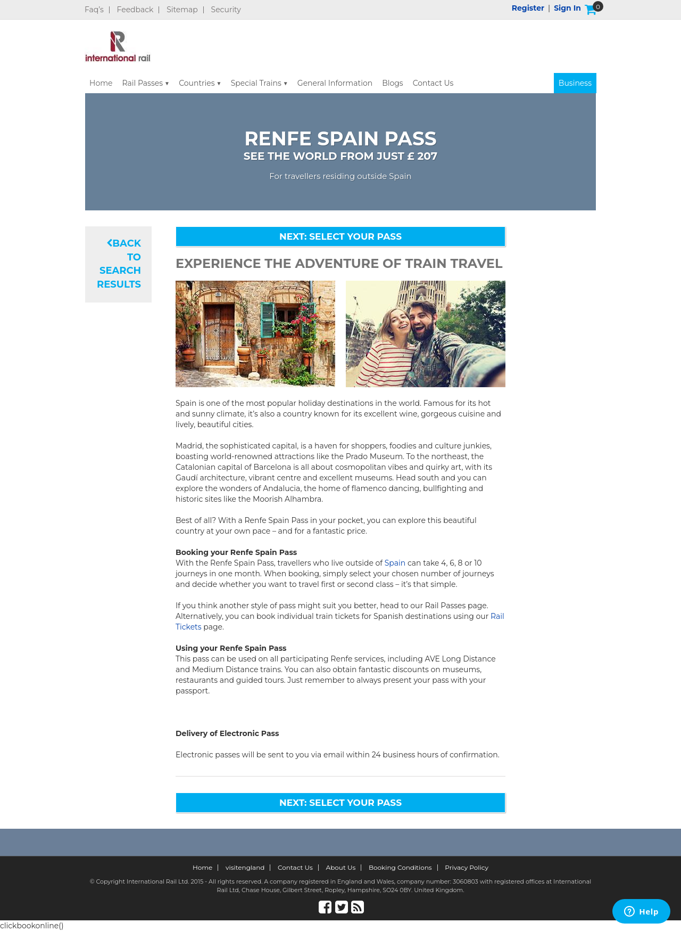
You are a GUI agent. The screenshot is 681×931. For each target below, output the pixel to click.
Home (100, 83)
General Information (334, 83)
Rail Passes (142, 83)
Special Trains (256, 83)
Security (226, 9)
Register (528, 8)
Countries (197, 83)
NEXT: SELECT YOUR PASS (340, 236)
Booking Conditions (400, 867)
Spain (395, 563)
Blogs (392, 83)
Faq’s (94, 9)
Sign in (567, 8)
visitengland (245, 867)
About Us (341, 867)
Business (575, 83)
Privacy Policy (466, 867)
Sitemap (182, 9)
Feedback (135, 9)
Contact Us (433, 83)
